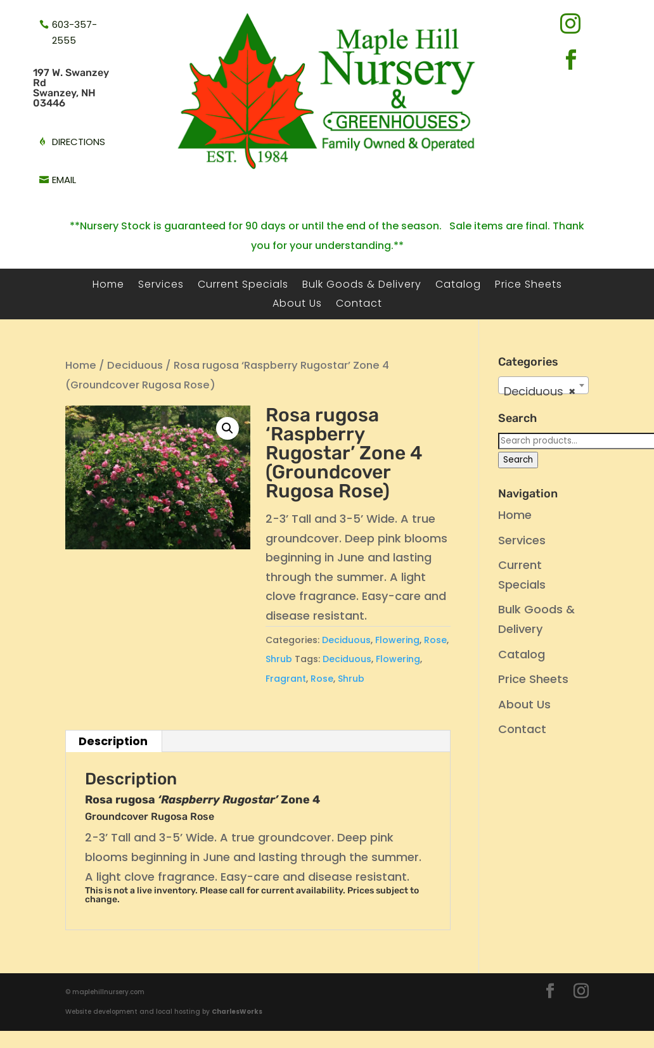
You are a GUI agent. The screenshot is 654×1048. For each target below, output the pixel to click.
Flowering (397, 640)
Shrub (279, 659)
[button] (227, 428)
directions (78, 141)
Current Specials (243, 285)
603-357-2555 (74, 33)
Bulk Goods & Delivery (361, 285)
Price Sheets (528, 285)
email (64, 179)
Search (518, 460)
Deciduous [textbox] (539, 391)
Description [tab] (113, 741)
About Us (297, 304)
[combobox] (543, 385)
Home (108, 285)
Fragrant (286, 678)
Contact (359, 304)
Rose (435, 640)
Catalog (458, 285)
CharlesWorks (237, 1011)
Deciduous (135, 365)
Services (161, 285)
